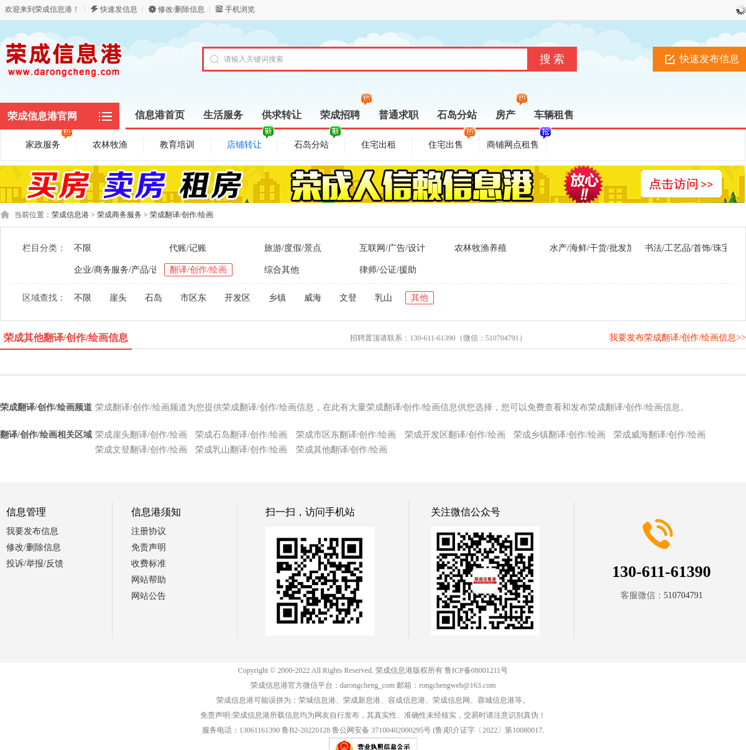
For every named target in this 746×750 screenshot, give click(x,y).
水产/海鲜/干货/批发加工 (597, 248)
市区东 (193, 297)
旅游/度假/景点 (292, 248)
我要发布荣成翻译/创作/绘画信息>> (677, 337)
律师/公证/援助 (388, 269)
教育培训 (177, 144)
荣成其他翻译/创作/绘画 (342, 449)
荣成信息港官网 (42, 116)
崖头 (118, 297)
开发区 (237, 297)
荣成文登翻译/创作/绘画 (141, 449)
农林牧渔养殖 (480, 248)
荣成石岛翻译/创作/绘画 (241, 434)
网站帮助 (148, 579)
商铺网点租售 (515, 142)
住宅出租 (378, 144)
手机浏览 (240, 9)
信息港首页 (160, 115)
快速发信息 (118, 9)
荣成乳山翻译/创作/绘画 (241, 449)
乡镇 (277, 297)
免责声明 (148, 547)
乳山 (383, 297)
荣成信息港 (70, 214)
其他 (419, 297)
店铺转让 (250, 142)
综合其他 (281, 269)
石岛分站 (317, 142)
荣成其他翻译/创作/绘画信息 (66, 337)
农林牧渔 (110, 144)
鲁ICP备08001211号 (476, 670)
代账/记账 (187, 248)
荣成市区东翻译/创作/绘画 (346, 434)
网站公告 (148, 596)
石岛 (153, 297)
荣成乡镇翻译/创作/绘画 (559, 434)
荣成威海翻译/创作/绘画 (660, 434)
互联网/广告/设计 (392, 248)
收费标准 (148, 563)
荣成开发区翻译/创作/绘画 (455, 434)
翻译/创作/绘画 (198, 269)
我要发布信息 (32, 531)
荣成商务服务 (119, 214)
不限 (82, 248)
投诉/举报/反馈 (34, 563)
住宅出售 (452, 142)
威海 (312, 297)
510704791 (683, 595)
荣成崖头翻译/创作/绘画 (141, 434)
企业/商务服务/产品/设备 (121, 269)
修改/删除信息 (181, 9)
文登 (348, 297)
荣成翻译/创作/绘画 (182, 214)
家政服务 (49, 142)
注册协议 (148, 531)
